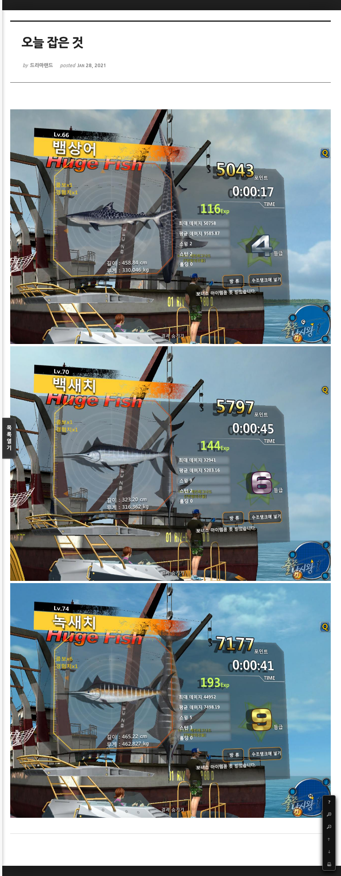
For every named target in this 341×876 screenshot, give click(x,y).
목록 (9, 438)
